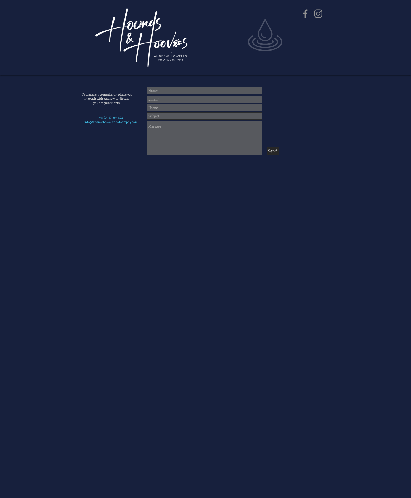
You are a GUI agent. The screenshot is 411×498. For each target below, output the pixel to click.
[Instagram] (318, 13)
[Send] (273, 151)
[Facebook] (305, 13)
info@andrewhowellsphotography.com (111, 122)
